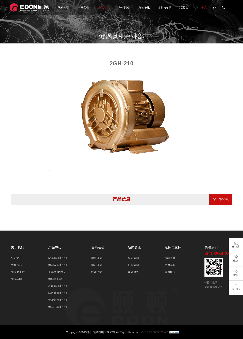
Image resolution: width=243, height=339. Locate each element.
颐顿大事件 (18, 271)
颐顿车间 (16, 278)
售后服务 (170, 271)
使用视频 (170, 264)
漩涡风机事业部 (128, 46)
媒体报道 (133, 271)
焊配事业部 (55, 278)
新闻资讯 (144, 7)
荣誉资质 (16, 264)
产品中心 (103, 7)
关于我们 (83, 7)
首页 (96, 46)
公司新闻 (133, 257)
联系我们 (184, 7)
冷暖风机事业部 (57, 285)
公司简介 (16, 257)
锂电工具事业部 (57, 306)
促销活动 (96, 271)
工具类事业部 (56, 271)
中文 (204, 7)
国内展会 (96, 264)
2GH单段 (148, 46)
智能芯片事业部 (57, 299)
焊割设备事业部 (57, 264)
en (214, 7)
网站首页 (63, 7)
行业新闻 (133, 264)
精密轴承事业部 (57, 292)
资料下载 (221, 199)
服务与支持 (164, 7)
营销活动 (124, 7)
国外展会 (96, 257)
